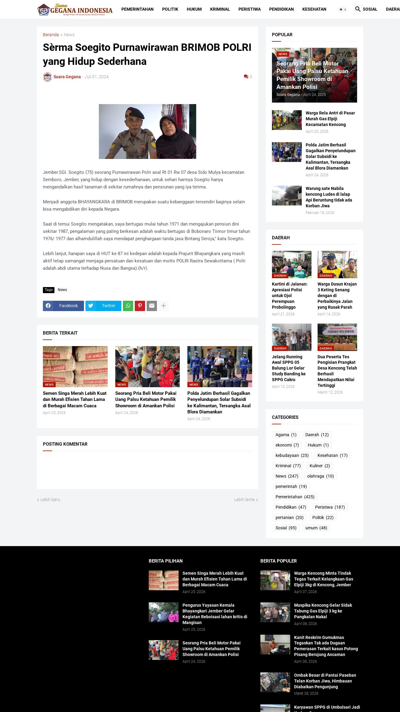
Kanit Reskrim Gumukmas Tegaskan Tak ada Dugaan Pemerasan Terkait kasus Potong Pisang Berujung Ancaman (326, 646)
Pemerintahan (137, 9)
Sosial (370, 9)
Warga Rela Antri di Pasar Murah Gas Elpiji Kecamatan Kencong (330, 118)
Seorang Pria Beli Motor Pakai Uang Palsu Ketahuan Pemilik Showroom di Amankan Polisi (145, 400)
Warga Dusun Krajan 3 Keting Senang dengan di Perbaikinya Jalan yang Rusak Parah (337, 296)
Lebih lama (244, 499)
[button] (343, 9)
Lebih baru (50, 499)
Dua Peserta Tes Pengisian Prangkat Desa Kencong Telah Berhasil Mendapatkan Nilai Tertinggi (337, 371)
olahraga (320, 476)
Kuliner (320, 466)
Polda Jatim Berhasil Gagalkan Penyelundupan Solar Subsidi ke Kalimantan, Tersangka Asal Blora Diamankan (219, 403)
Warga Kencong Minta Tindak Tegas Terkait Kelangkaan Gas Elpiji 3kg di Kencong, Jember (323, 579)
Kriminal (220, 9)
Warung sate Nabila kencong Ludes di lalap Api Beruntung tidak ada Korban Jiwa (329, 197)
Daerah (317, 435)
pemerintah (291, 487)
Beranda (51, 35)
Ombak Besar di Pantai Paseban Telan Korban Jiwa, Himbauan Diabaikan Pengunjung (325, 681)
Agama (286, 435)
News (69, 35)
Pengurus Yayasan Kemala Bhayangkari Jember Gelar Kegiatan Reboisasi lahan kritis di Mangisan (215, 614)
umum (316, 528)
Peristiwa (249, 9)
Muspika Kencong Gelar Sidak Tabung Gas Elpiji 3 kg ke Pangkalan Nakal (323, 611)
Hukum (194, 9)
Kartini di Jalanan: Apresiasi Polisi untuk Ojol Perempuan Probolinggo (290, 296)
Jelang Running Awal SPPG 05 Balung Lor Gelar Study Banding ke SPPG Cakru (289, 368)
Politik (170, 9)
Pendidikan (281, 9)
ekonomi (287, 445)
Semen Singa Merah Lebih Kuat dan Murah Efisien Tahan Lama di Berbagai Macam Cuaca (74, 400)
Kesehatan (314, 9)
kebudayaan (292, 456)
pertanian (290, 518)
